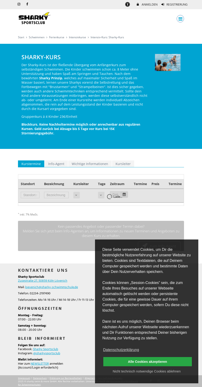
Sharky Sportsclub (45, 349)
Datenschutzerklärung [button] (121, 350)
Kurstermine (31, 164)
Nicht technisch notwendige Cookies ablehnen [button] (147, 371)
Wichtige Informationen (90, 164)
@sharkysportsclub (46, 353)
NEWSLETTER (40, 363)
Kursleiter (123, 164)
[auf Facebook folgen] (27, 4)
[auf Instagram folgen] (19, 4)
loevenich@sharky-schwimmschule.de (51, 287)
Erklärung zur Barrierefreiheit (66, 378)
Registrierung (174, 4)
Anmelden (146, 4)
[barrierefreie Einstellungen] (127, 4)
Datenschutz (40, 378)
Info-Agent (56, 164)
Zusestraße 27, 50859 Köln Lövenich (42, 281)
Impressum (24, 378)
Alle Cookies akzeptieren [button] (147, 361)
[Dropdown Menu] (180, 18)
